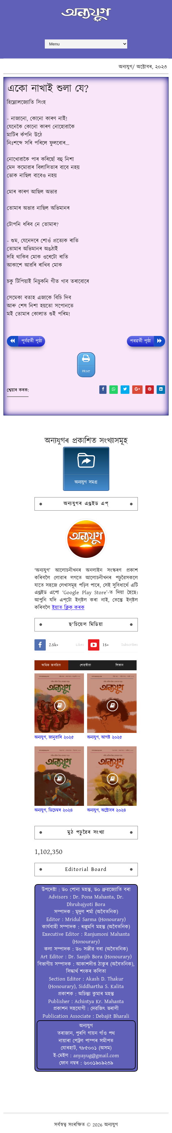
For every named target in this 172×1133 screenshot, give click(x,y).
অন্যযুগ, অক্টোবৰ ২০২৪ (106, 810)
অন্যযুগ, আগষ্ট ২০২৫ (104, 737)
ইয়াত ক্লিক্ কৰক (68, 607)
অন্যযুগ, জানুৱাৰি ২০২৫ (54, 737)
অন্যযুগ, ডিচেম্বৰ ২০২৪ (53, 810)
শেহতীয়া (85, 665)
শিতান (120, 665)
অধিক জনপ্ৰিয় (51, 665)
